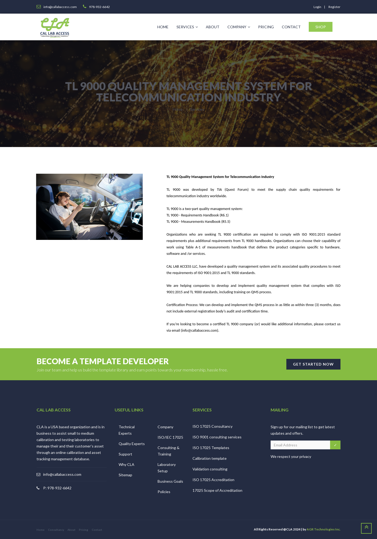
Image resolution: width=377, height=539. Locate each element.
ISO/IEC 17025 (170, 437)
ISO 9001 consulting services (217, 437)
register (334, 7)
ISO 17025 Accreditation (213, 479)
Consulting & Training (168, 450)
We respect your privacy (291, 456)
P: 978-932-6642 (57, 488)
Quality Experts (132, 443)
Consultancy (56, 529)
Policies (164, 491)
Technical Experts (127, 430)
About (212, 27)
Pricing (266, 27)
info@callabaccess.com (62, 474)
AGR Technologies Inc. (323, 529)
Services (187, 27)
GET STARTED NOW (313, 364)
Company (238, 27)
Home (163, 27)
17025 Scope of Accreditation (217, 490)
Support (125, 454)
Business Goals (170, 481)
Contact (291, 27)
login (317, 7)
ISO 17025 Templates (210, 447)
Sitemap (125, 475)
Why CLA (126, 464)
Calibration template (209, 458)
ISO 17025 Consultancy (212, 426)
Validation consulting (209, 469)
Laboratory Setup (167, 467)
